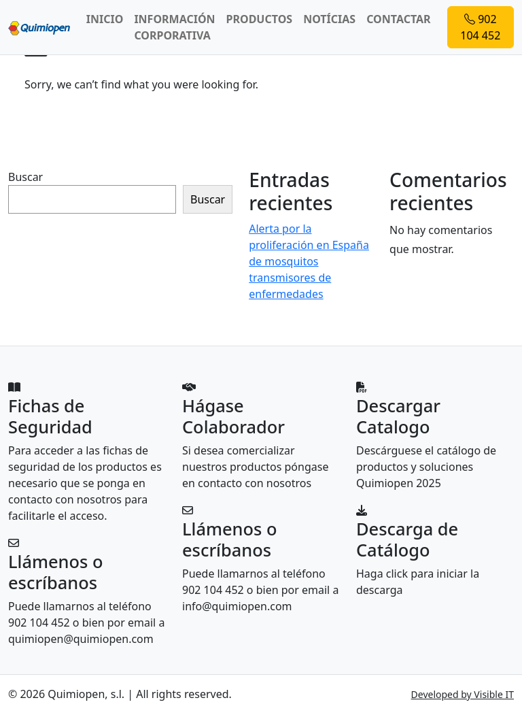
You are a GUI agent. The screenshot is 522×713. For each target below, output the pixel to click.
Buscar (25, 176)
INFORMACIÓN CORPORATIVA (174, 27)
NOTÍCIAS (329, 19)
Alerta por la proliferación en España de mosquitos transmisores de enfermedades (309, 261)
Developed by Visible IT (462, 694)
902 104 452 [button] (480, 27)
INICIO (105, 19)
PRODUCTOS (259, 19)
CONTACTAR (398, 19)
